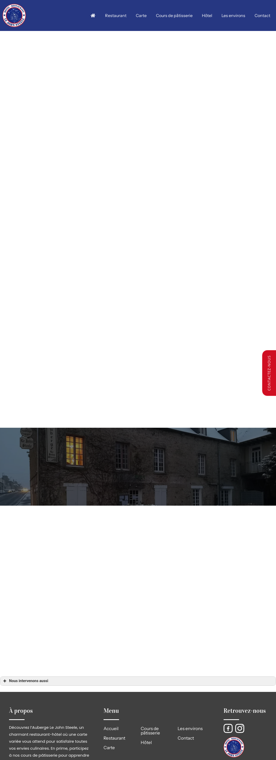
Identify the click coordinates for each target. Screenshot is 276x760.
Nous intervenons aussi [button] (25, 680)
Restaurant (116, 15)
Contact (262, 15)
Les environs (233, 15)
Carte (141, 15)
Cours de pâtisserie (174, 15)
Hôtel (207, 15)
